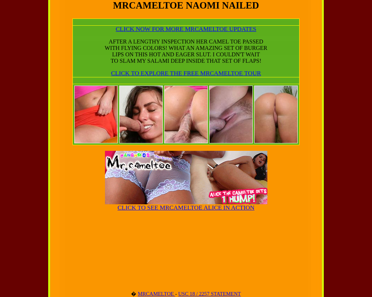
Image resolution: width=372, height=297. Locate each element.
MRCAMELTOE (156, 294)
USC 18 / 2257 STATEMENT (209, 294)
